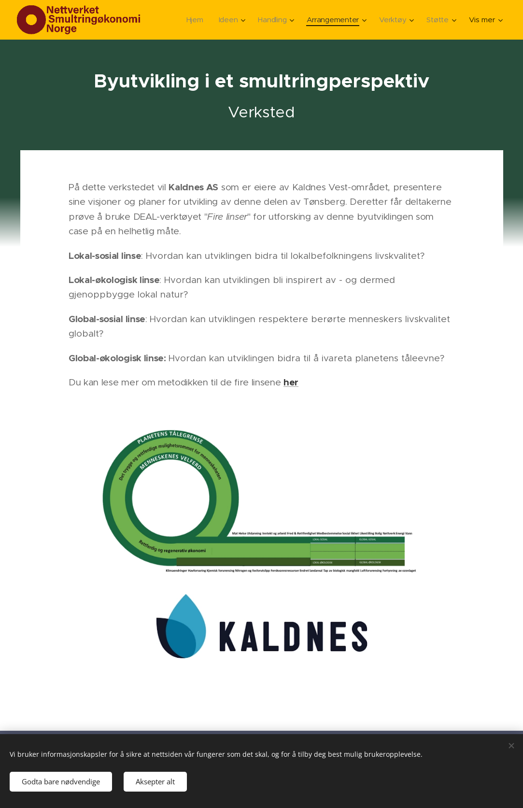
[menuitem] (192, 20)
